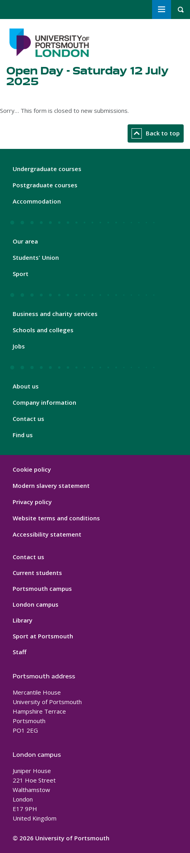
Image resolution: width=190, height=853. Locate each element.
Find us (23, 435)
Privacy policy (32, 502)
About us (26, 386)
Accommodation (37, 201)
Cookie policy (32, 469)
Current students (37, 573)
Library (22, 620)
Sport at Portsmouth (43, 636)
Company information (44, 402)
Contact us (28, 419)
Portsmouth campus (42, 588)
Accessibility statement (47, 534)
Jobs (19, 346)
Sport (20, 274)
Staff (19, 652)
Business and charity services (55, 314)
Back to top (156, 133)
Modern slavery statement (51, 485)
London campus (35, 604)
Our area (25, 241)
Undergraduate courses (47, 169)
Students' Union (36, 257)
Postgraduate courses (45, 185)
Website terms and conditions (56, 518)
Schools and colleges (43, 330)
